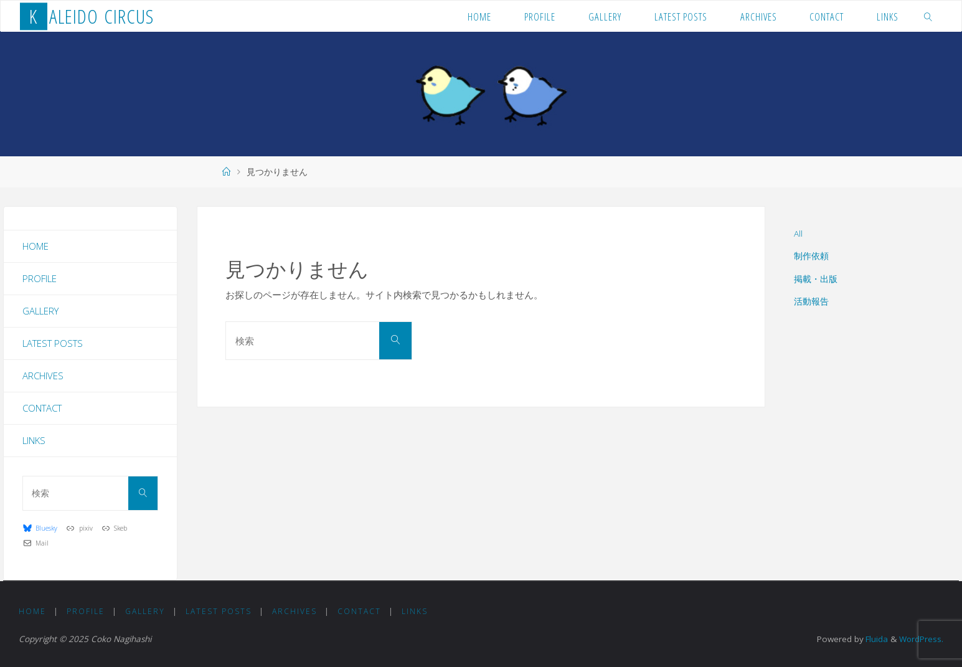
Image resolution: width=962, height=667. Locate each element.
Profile (39, 278)
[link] (928, 16)
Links (33, 440)
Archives (43, 375)
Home (35, 246)
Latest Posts (52, 343)
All (798, 233)
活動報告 (811, 301)
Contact (42, 408)
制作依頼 (811, 256)
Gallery (40, 311)
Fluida (874, 639)
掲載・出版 (815, 279)
